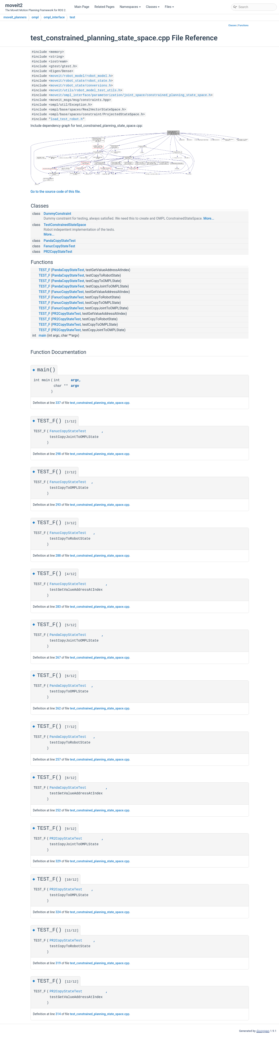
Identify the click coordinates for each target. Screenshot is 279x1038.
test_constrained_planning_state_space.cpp (99, 403)
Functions (243, 25)
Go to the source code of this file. (56, 192)
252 (58, 810)
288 (58, 555)
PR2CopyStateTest (58, 252)
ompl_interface (54, 17)
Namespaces (130, 7)
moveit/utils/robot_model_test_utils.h (85, 90)
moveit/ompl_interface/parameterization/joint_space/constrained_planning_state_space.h (131, 95)
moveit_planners (15, 17)
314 (58, 1014)
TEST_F (44, 270)
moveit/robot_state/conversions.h (81, 85)
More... (208, 218)
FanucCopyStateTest (59, 246)
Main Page (82, 7)
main (42, 335)
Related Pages (104, 7)
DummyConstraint (57, 214)
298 (58, 454)
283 (58, 606)
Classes (153, 7)
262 (58, 708)
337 (58, 403)
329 (58, 861)
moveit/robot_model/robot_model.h (81, 76)
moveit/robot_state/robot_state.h (81, 81)
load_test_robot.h (67, 119)
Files (169, 7)
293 (58, 504)
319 (58, 963)
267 (58, 657)
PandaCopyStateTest (59, 241)
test (72, 17)
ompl (35, 17)
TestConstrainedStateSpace (65, 225)
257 (58, 759)
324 (58, 912)
